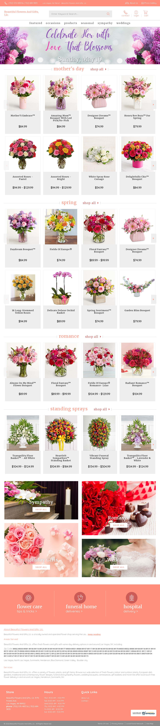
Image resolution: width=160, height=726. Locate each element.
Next (153, 104)
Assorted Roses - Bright (61, 177)
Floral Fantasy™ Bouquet (99, 250)
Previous (6, 104)
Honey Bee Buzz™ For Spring (137, 116)
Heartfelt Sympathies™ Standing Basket (61, 458)
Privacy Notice (117, 723)
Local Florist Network (134, 723)
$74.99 (99, 126)
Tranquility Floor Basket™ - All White (23, 456)
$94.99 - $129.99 (23, 187)
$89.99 (61, 321)
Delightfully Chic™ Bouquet (137, 177)
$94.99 (23, 321)
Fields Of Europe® (61, 249)
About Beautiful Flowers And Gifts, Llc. (23, 629)
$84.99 (23, 126)
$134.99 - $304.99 (99, 466)
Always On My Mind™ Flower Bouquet (23, 384)
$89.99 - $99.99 (99, 260)
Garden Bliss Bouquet (137, 310)
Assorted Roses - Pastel (23, 177)
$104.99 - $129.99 (99, 394)
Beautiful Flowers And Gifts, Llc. (21, 13)
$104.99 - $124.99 (23, 466)
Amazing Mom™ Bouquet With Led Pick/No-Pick (61, 118)
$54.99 (99, 187)
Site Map (149, 723)
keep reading (94, 634)
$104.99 (137, 394)
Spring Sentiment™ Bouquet (99, 311)
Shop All (97, 69)
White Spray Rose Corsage (99, 177)
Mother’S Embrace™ (23, 115)
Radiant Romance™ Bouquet (137, 384)
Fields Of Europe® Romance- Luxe (99, 384)
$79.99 (137, 126)
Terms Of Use (103, 723)
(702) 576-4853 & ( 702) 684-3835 (23, 3)
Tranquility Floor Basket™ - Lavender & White (137, 458)
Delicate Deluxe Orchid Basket (61, 311)
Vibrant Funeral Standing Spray (99, 456)
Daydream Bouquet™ (22, 249)
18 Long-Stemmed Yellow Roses (23, 311)
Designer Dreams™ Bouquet (99, 116)
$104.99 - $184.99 (61, 466)
